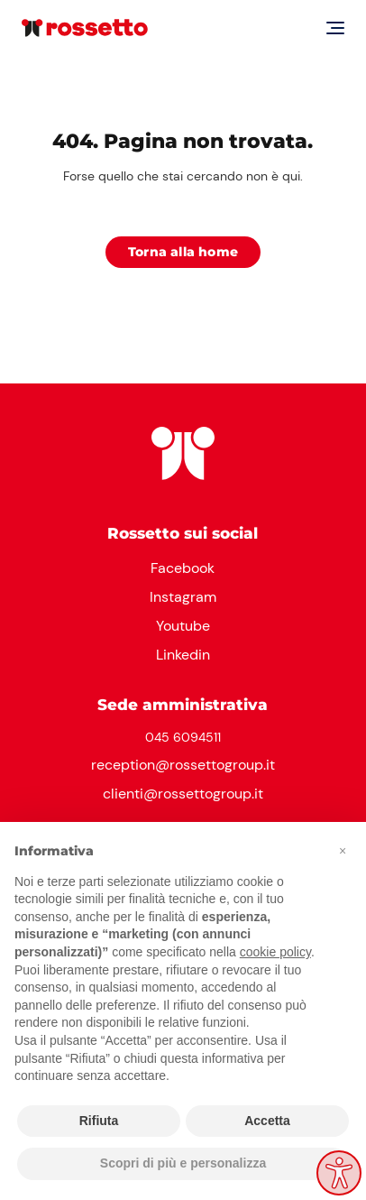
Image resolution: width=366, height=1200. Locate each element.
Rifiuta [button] (99, 1120)
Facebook (183, 567)
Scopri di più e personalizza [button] (183, 1163)
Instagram (183, 596)
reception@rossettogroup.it (183, 764)
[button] (342, 850)
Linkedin (183, 654)
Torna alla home (183, 252)
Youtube (183, 625)
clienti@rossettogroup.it (183, 793)
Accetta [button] (267, 1120)
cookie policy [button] (275, 952)
